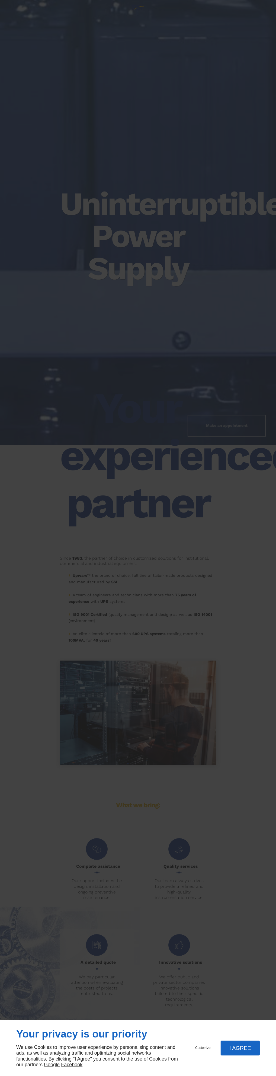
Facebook (71, 1064)
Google (52, 1064)
